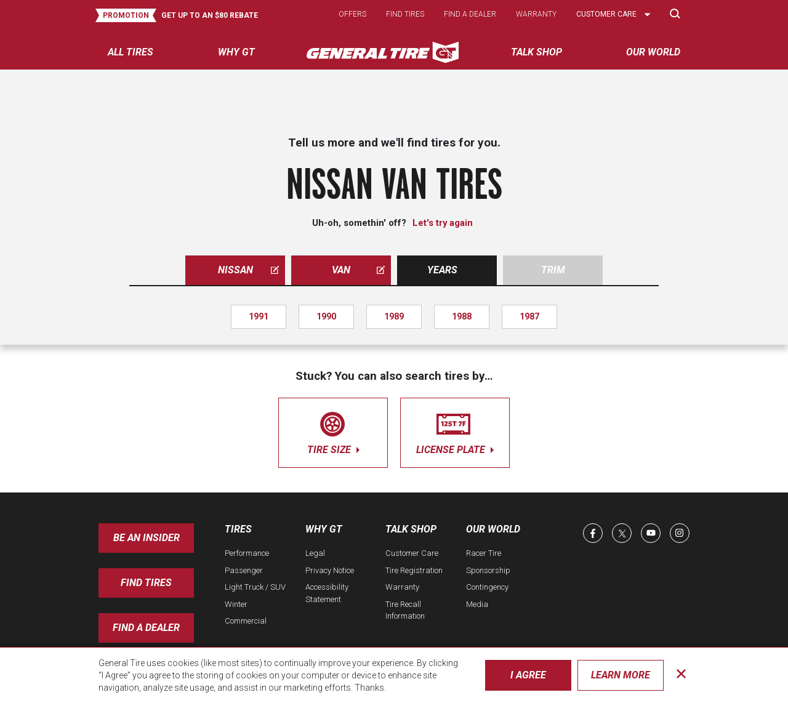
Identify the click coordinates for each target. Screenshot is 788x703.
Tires (238, 529)
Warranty (536, 14)
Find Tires (146, 583)
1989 (394, 316)
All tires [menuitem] (130, 52)
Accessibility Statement (326, 593)
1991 (258, 316)
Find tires (405, 14)
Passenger (244, 570)
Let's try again (442, 222)
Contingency (487, 587)
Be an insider (146, 538)
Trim (553, 270)
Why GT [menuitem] (236, 52)
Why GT (323, 529)
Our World (493, 529)
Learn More (620, 675)
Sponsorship (488, 570)
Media (477, 604)
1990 (326, 316)
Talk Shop (410, 529)
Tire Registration (414, 570)
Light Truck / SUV (255, 587)
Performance (247, 553)
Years (442, 270)
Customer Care (411, 553)
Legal (315, 553)
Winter (236, 604)
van (358, 270)
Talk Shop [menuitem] (536, 52)
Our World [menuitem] (653, 52)
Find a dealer (470, 14)
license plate (455, 431)
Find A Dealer (146, 627)
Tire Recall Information (405, 610)
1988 (462, 316)
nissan (248, 270)
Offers (352, 14)
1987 (529, 316)
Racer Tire (483, 553)
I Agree (528, 675)
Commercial (246, 620)
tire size (333, 431)
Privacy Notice (329, 570)
